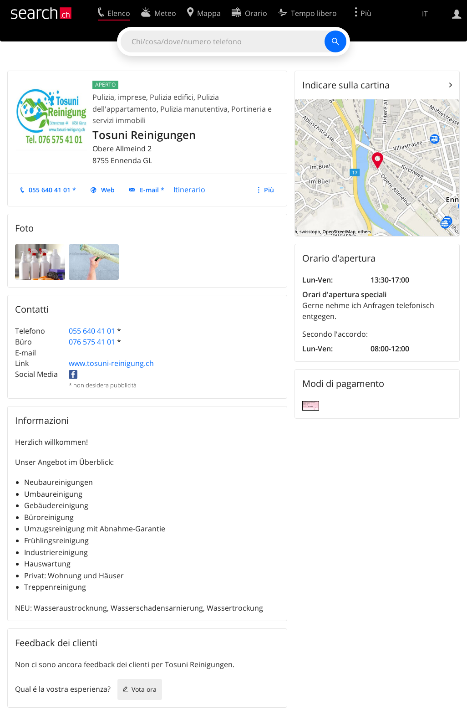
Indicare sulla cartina (346, 85)
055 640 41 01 (92, 331)
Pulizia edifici (171, 97)
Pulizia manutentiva (194, 109)
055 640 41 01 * (52, 189)
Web (108, 189)
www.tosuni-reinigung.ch (111, 363)
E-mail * (152, 189)
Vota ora (144, 689)
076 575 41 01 (92, 342)
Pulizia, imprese (119, 97)
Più (269, 189)
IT (425, 14)
